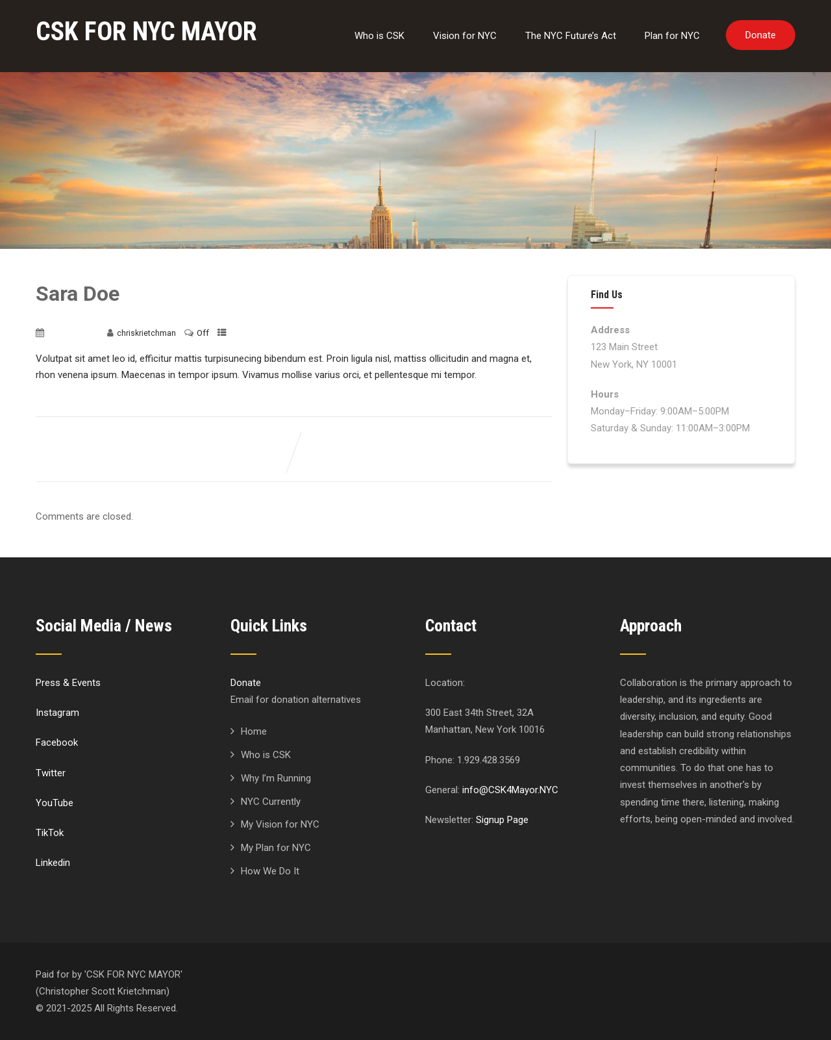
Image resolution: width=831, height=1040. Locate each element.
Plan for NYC (672, 36)
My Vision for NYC (280, 824)
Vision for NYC (465, 36)
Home (254, 731)
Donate (760, 35)
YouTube (54, 803)
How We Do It (270, 871)
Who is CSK (379, 36)
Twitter (51, 773)
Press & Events (68, 683)
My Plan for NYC (276, 848)
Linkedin (53, 863)
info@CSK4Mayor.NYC (510, 790)
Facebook (57, 742)
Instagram (57, 712)
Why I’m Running (276, 778)
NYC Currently (271, 801)
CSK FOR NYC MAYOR (146, 31)
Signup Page (502, 820)
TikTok (50, 833)
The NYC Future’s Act (570, 36)
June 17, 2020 (73, 333)
